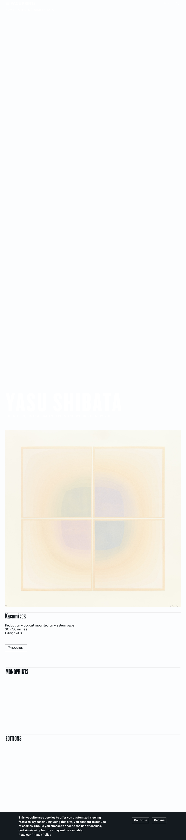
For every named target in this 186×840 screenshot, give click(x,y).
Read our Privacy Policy (35, 834)
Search (178, 3)
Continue (140, 820)
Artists (24, 9)
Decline (159, 820)
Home (10, 9)
